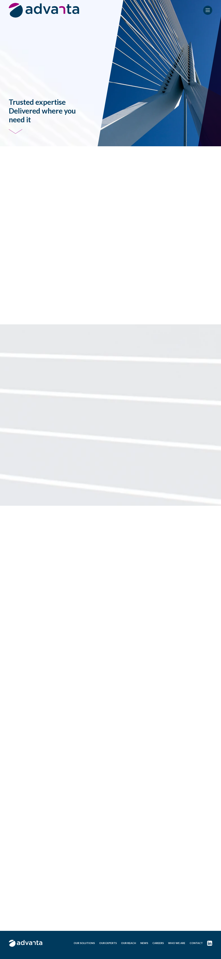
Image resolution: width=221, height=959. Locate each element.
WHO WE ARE (176, 943)
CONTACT (196, 943)
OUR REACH (128, 943)
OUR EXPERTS (108, 943)
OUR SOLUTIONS (84, 943)
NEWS (144, 943)
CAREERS (158, 943)
